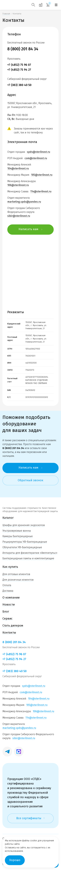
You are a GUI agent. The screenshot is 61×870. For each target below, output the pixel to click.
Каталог (8, 518)
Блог (5, 611)
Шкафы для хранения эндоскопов (23, 525)
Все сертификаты (30, 818)
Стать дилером (12, 625)
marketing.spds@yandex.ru (24, 201)
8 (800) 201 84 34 (22, 49)
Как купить (10, 567)
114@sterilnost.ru (40, 191)
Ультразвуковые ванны (16, 530)
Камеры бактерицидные (17, 536)
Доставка (7, 590)
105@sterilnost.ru (41, 174)
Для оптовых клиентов (16, 574)
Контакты (9, 632)
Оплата (6, 585)
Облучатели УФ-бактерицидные (22, 547)
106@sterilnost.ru (18, 185)
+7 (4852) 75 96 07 (19, 65)
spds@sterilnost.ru (38, 151)
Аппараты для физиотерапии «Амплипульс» (29, 552)
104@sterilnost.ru (18, 168)
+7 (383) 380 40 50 (19, 85)
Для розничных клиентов (18, 579)
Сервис (7, 618)
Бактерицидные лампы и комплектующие (28, 558)
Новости (8, 604)
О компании (11, 597)
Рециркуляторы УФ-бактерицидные (24, 541)
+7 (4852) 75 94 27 (19, 69)
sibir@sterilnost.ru (18, 215)
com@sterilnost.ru (36, 158)
